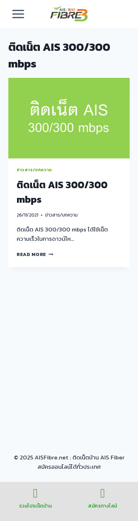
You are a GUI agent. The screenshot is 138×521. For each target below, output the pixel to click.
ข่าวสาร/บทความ (34, 170)
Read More (35, 254)
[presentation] (69, 118)
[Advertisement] (69, 357)
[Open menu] (18, 14)
